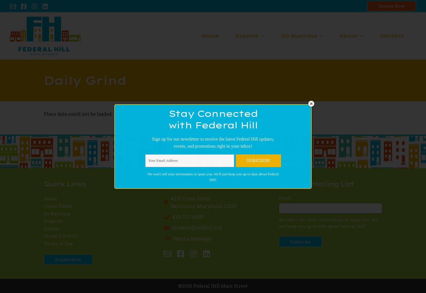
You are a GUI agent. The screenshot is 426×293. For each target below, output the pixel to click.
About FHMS (59, 206)
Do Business (58, 213)
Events (52, 228)
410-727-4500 (188, 217)
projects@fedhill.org (197, 227)
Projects (53, 221)
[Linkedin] (45, 6)
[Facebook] (24, 6)
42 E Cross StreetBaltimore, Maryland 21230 (204, 202)
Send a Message (192, 238)
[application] (261, 36)
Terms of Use (59, 243)
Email (287, 197)
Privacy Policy (62, 236)
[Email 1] (13, 6)
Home (51, 198)
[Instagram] (34, 6)
